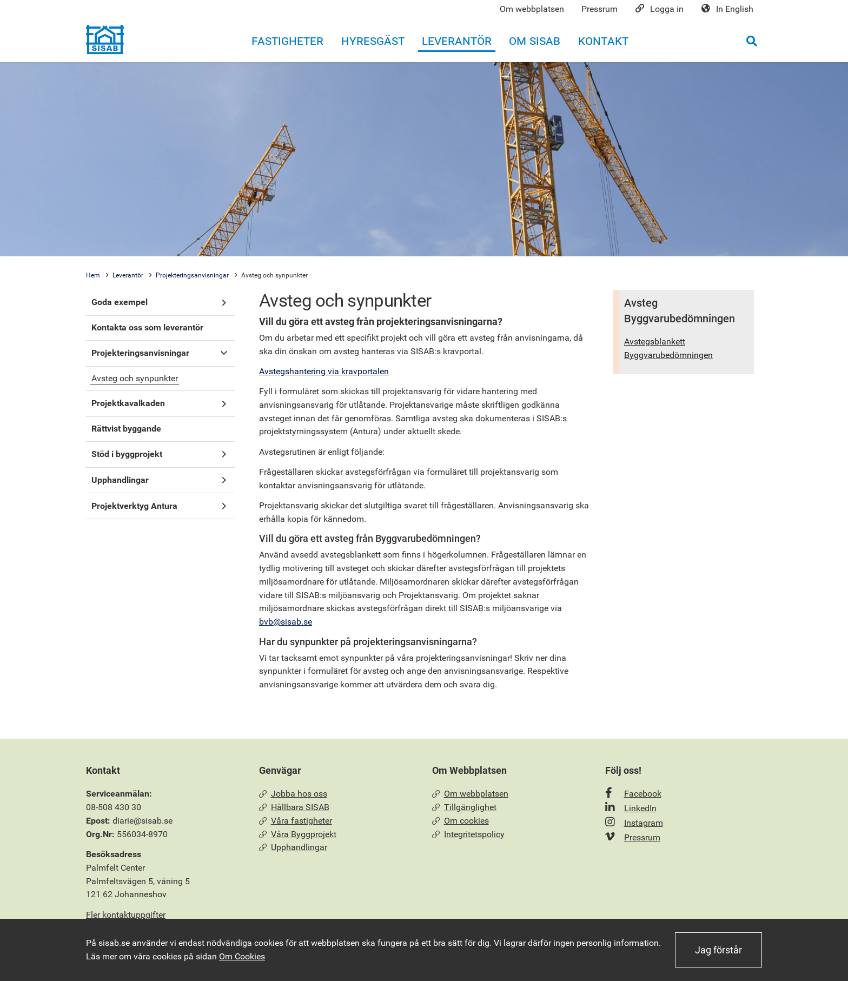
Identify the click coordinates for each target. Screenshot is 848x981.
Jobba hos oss (293, 793)
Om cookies (460, 821)
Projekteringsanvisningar (192, 275)
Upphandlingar (293, 847)
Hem (93, 275)
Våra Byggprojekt (297, 834)
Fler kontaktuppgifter (125, 915)
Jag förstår (718, 950)
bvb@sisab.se (285, 622)
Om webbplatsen (470, 793)
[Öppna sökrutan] (751, 41)
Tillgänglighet (464, 807)
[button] (224, 302)
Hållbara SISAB (294, 807)
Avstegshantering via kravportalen (324, 371)
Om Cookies (242, 956)
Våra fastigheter (295, 821)
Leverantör (127, 275)
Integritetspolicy (468, 834)
